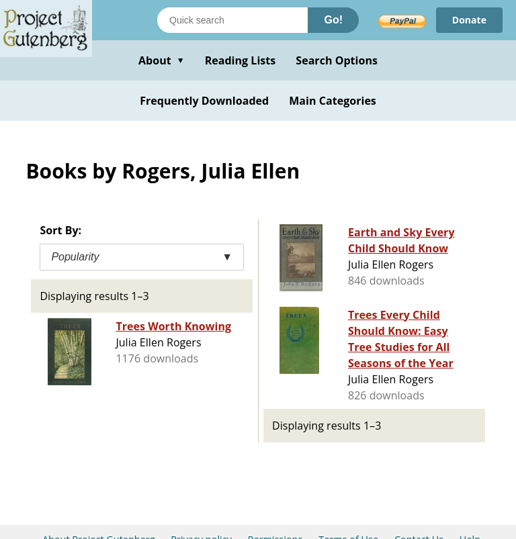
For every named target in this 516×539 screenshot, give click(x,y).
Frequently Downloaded (204, 100)
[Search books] (232, 20)
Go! (333, 20)
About (161, 60)
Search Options (337, 60)
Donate (469, 19)
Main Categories (332, 100)
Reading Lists (240, 60)
